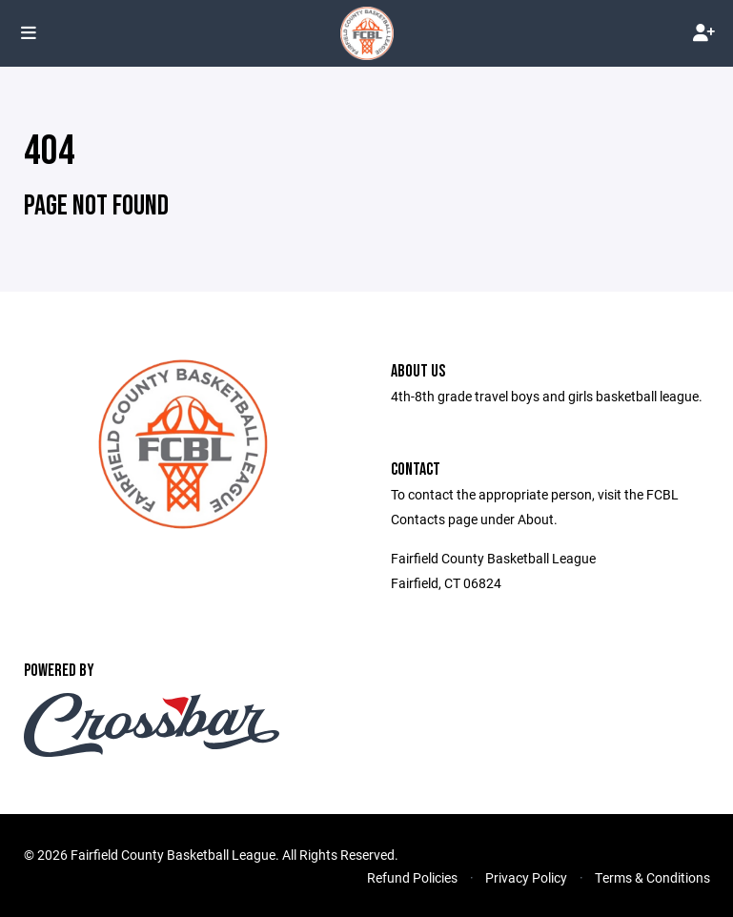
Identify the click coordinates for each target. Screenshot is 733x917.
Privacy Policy (526, 877)
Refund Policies (412, 877)
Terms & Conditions (652, 877)
